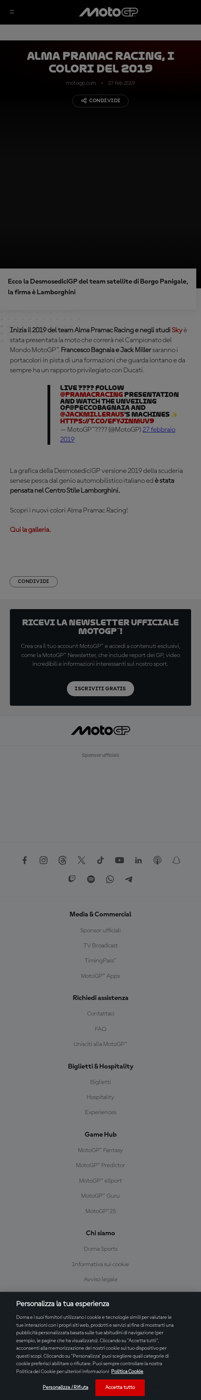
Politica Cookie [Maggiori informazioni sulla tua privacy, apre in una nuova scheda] (127, 1371)
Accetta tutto (120, 1387)
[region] (100, 1346)
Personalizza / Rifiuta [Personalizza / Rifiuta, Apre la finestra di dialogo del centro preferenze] (65, 1387)
